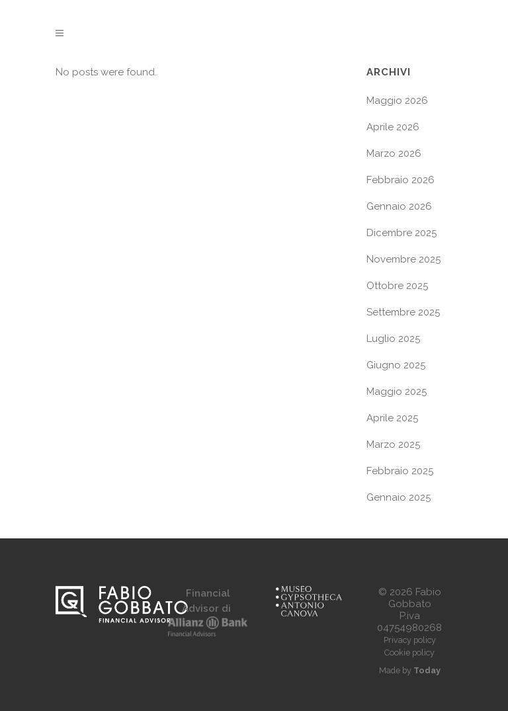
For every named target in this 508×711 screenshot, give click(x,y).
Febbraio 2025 (399, 471)
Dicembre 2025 (401, 233)
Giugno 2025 (395, 365)
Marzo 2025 (393, 444)
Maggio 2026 (397, 100)
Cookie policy (409, 652)
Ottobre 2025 (397, 286)
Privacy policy (410, 640)
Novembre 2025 (403, 259)
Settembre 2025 (403, 312)
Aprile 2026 (392, 127)
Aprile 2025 (392, 418)
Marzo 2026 (393, 153)
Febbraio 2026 (400, 180)
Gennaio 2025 (398, 497)
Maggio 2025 (396, 391)
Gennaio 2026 (399, 206)
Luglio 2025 (393, 339)
